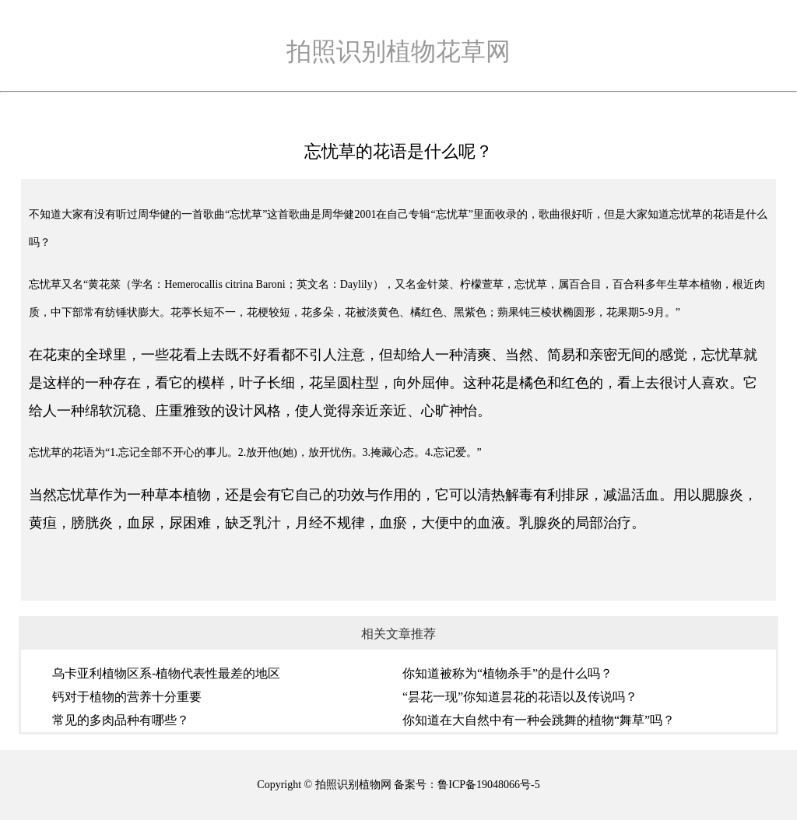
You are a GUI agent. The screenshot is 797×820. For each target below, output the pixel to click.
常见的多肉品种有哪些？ (120, 720)
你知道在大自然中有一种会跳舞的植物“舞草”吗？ (538, 720)
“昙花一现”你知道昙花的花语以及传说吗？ (519, 696)
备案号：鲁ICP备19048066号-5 (466, 784)
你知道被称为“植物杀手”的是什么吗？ (507, 673)
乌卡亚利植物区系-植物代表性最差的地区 (166, 673)
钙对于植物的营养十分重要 (127, 696)
